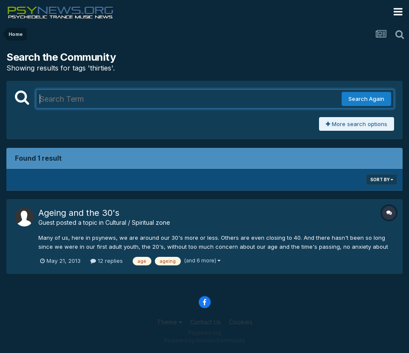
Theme (169, 322)
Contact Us (205, 322)
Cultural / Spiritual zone (137, 222)
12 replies (106, 260)
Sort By (381, 179)
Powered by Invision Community (204, 340)
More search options (356, 124)
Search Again (366, 98)
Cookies (240, 322)
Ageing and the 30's (78, 213)
